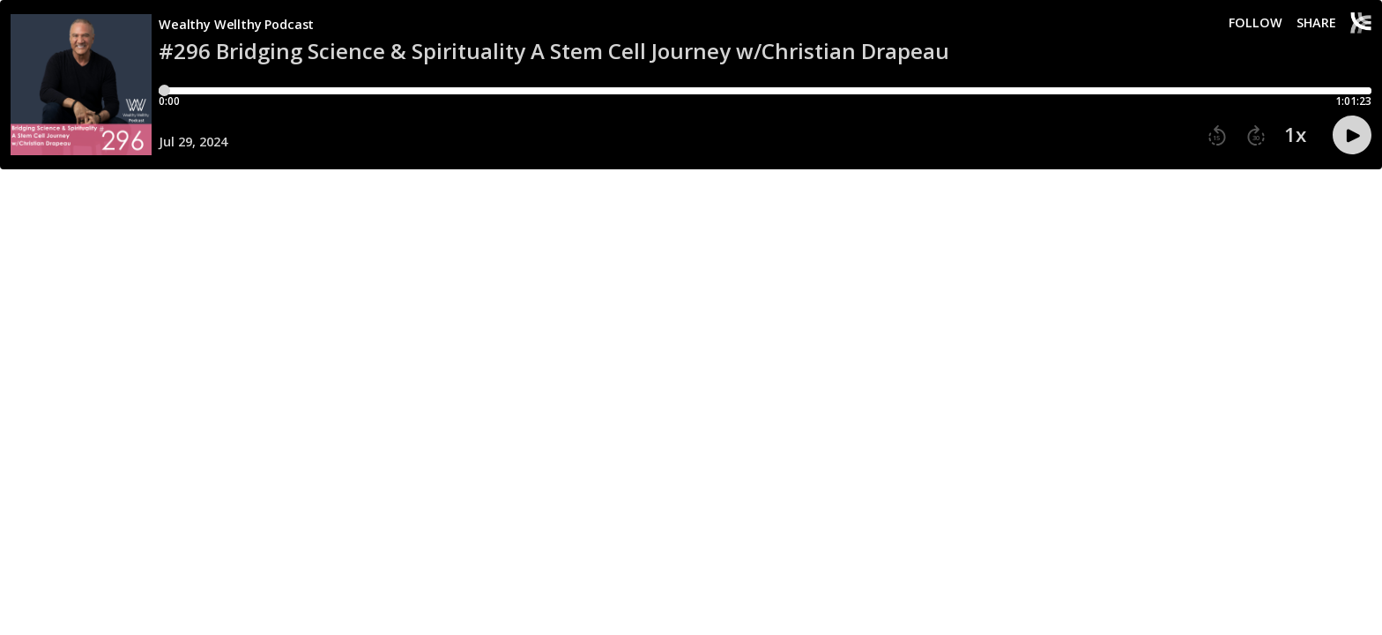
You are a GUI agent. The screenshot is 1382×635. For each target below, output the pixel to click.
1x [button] (1295, 135)
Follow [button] (1255, 23)
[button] (1217, 135)
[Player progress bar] (765, 90)
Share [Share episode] (1316, 23)
